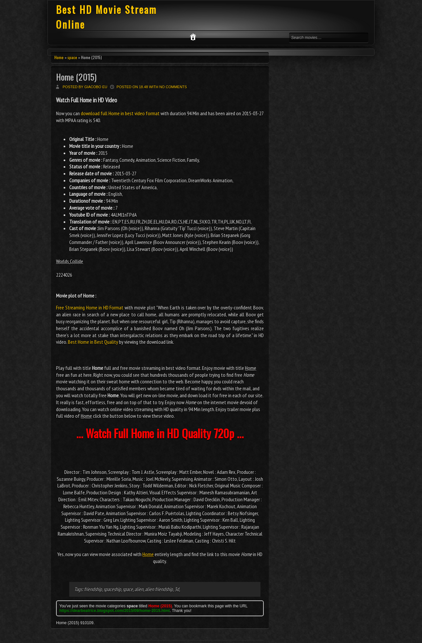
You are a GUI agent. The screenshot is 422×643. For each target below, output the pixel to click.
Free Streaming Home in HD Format (89, 307)
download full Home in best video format (120, 113)
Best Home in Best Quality (93, 342)
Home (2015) (76, 76)
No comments (173, 87)
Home (59, 57)
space (72, 57)
